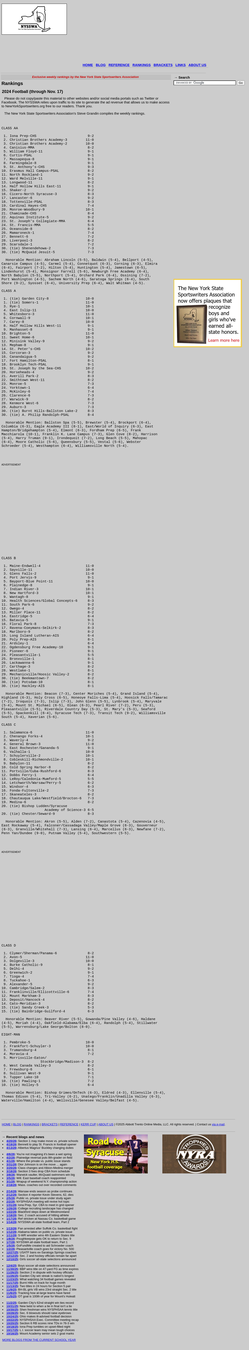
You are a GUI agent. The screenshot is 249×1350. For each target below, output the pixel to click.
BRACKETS (163, 65)
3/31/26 (11, 1164)
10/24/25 (12, 1316)
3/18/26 (11, 1171)
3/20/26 (11, 1168)
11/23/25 (12, 1279)
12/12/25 (12, 1255)
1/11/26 (11, 1235)
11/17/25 (12, 1282)
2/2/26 (10, 1201)
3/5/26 (10, 1178)
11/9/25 (11, 1289)
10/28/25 (12, 1313)
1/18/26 (11, 1215)
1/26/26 (11, 1208)
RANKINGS (141, 65)
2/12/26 (11, 1194)
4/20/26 (11, 1141)
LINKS (180, 65)
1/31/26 (11, 1205)
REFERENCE (119, 65)
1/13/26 (11, 1228)
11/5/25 (11, 1296)
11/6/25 (11, 1293)
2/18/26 (11, 1185)
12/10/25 (12, 1259)
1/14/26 (11, 1222)
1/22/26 (11, 1212)
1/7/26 (10, 1242)
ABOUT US (197, 65)
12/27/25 (12, 1252)
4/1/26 (10, 1161)
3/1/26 (10, 1181)
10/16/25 (12, 1333)
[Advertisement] (112, 32)
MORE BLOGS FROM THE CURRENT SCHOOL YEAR (39, 1340)
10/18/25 (12, 1326)
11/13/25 (12, 1286)
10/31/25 (12, 1306)
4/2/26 (10, 1157)
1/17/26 (11, 1218)
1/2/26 (10, 1249)
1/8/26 (10, 1238)
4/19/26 (11, 1144)
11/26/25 (12, 1272)
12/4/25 (11, 1265)
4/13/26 (11, 1147)
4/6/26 (10, 1154)
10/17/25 (12, 1330)
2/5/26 (10, 1198)
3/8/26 (10, 1174)
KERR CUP (88, 1124)
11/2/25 (11, 1302)
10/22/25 (12, 1320)
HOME (88, 65)
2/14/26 (11, 1191)
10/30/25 (12, 1309)
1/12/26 (11, 1232)
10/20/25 (12, 1323)
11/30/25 (12, 1269)
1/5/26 (10, 1245)
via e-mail (218, 1124)
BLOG (101, 65)
